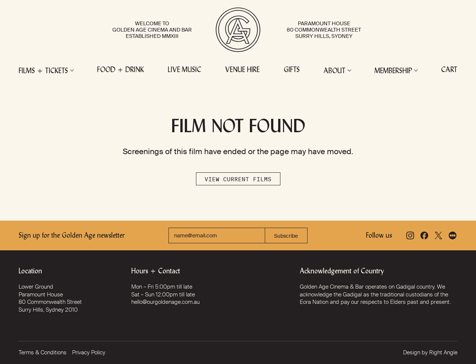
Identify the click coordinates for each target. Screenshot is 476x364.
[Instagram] (410, 235)
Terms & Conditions (43, 352)
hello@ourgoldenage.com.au (165, 302)
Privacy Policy (88, 352)
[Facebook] (424, 235)
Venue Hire (242, 70)
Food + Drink (120, 70)
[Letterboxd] (452, 235)
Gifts (292, 70)
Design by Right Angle (430, 352)
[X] (438, 235)
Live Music (184, 70)
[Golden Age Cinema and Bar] (238, 30)
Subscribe (286, 236)
